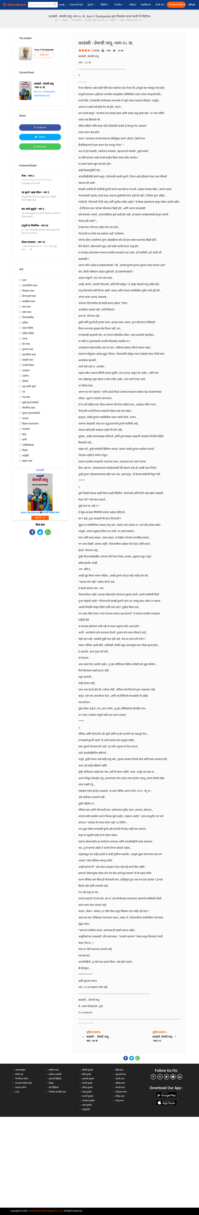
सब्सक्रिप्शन (146, 4)
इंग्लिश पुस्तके (87, 1070)
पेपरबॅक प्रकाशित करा (57, 1092)
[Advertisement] (40, 560)
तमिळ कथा (120, 1096)
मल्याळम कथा (121, 1092)
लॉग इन (192, 4)
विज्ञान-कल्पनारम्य (30, 423)
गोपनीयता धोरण (21, 1078)
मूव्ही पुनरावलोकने (30, 402)
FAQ (17, 1092)
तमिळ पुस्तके (87, 1087)
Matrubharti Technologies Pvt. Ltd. (46, 1211)
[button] (55, 5)
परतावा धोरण (21, 1087)
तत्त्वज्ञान (26, 370)
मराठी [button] (62, 4)
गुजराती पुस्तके (88, 1078)
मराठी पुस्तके (87, 1083)
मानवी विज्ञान (28, 365)
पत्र (23, 391)
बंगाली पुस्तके (87, 1096)
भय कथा (26, 397)
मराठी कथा (119, 1078)
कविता (25, 322)
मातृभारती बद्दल (76, 4)
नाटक (24, 338)
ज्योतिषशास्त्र (28, 444)
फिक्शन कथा (28, 290)
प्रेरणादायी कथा (29, 296)
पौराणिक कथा (28, 407)
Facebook (40, 127)
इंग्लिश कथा (120, 1083)
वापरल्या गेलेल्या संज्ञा (23, 1083)
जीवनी (25, 381)
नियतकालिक (28, 317)
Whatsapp (40, 146)
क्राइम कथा (27, 460)
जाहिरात (132, 4)
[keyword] (43, 5)
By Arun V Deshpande (44, 91)
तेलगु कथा (119, 1100)
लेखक (51, 1083)
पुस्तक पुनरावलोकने (31, 413)
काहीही (25, 455)
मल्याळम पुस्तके (88, 1100)
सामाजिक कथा (29, 354)
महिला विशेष (28, 333)
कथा (24, 280)
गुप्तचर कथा (27, 349)
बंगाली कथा (120, 1087)
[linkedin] (179, 1076)
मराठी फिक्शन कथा (42, 95)
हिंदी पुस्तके (86, 1074)
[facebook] (153, 1076)
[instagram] (160, 1076)
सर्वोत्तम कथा (54, 1070)
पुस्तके (91, 4)
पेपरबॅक (119, 4)
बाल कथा (26, 306)
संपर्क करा (160, 4)
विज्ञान (25, 450)
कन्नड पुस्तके (87, 1105)
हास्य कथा (26, 312)
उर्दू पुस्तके (86, 1109)
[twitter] (166, 1076)
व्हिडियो (105, 4)
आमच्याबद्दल (20, 1070)
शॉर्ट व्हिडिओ (54, 1087)
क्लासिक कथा (28, 301)
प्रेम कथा (26, 343)
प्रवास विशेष (27, 328)
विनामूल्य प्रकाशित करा (177, 4)
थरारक (25, 418)
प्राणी (24, 439)
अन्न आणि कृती (29, 386)
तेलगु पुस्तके (87, 1092)
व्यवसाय (26, 429)
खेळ (24, 434)
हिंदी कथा (119, 1070)
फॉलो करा (44, 54)
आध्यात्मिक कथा (29, 285)
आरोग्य (25, 375)
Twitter (40, 137)
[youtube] (173, 1076)
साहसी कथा (27, 359)
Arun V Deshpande (44, 49)
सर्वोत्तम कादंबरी (55, 1074)
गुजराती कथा (120, 1074)
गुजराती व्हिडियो (55, 1078)
